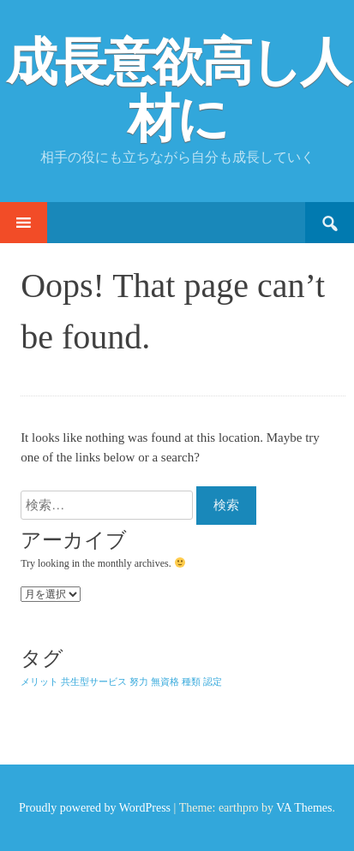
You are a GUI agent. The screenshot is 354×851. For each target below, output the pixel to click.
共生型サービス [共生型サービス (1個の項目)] (94, 682)
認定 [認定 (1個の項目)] (212, 682)
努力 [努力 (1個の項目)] (138, 682)
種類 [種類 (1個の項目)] (191, 682)
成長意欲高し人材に (177, 90)
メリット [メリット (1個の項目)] (39, 682)
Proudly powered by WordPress (95, 807)
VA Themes (304, 807)
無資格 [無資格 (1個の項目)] (165, 682)
